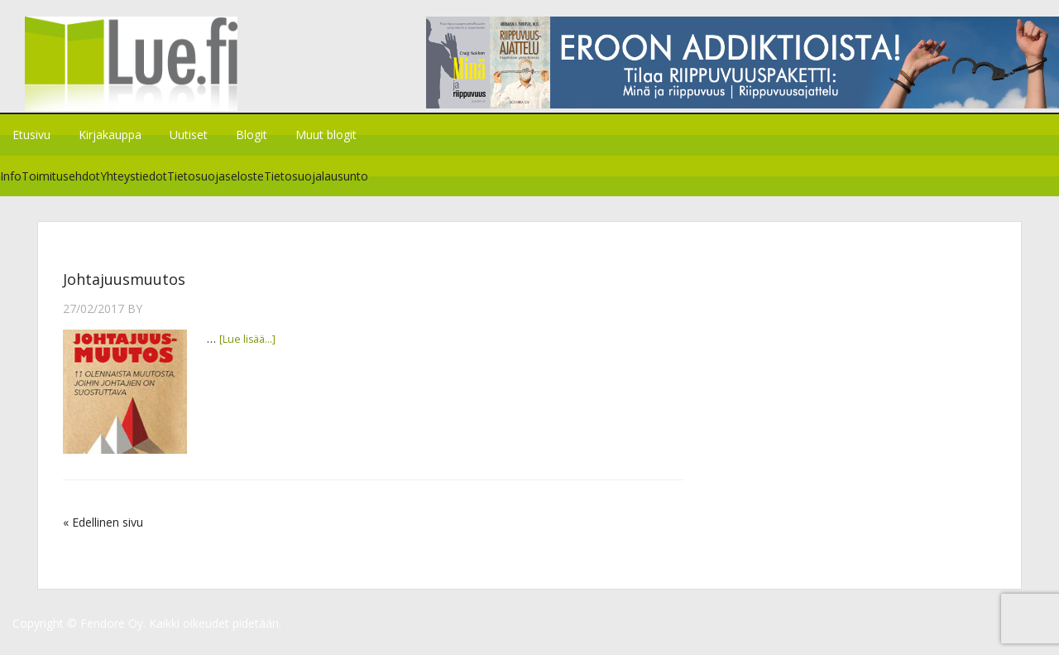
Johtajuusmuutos (124, 290)
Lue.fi (139, 70)
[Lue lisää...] (250, 349)
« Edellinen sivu (103, 533)
